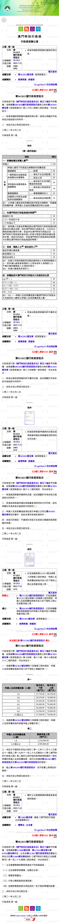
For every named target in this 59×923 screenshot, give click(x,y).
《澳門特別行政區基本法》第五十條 (31, 101)
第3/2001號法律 (25, 817)
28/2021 (16, 60)
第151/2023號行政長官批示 (31, 596)
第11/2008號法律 (22, 850)
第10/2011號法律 (25, 74)
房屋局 (31, 79)
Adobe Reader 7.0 (21, 916)
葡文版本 (52, 72)
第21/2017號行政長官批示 (38, 853)
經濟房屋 (22, 79)
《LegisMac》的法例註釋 (45, 85)
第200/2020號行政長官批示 (25, 105)
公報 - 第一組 (8, 47)
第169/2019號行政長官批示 (31, 608)
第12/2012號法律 (39, 850)
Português (50, 3)
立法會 (29, 825)
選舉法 (21, 825)
